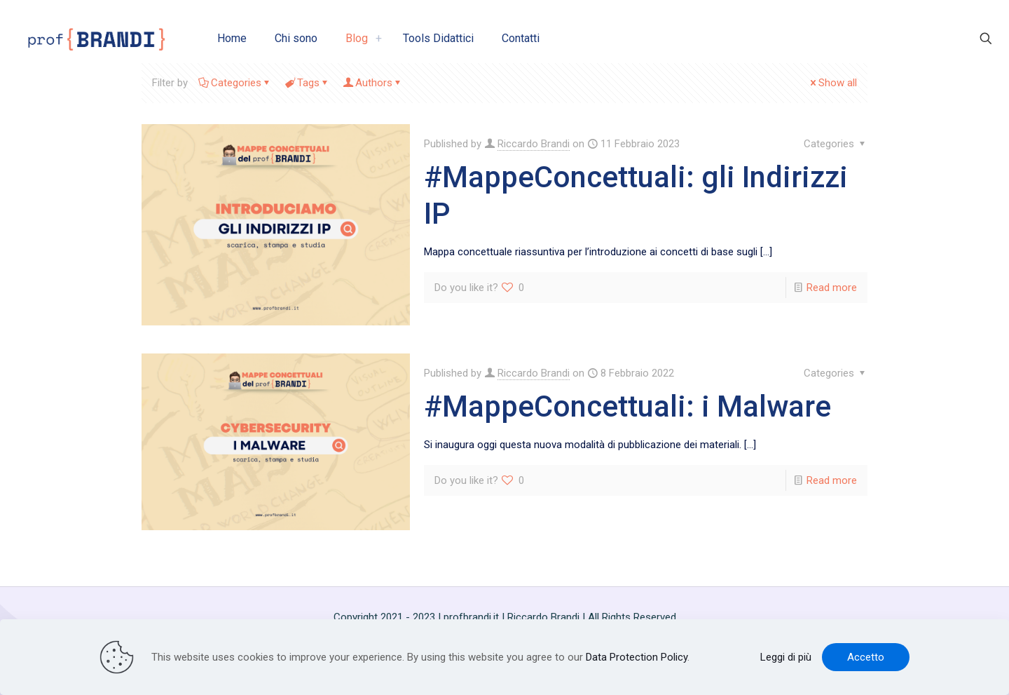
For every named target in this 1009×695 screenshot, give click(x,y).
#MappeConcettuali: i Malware (627, 406)
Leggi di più (785, 657)
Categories (235, 82)
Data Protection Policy (636, 657)
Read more (831, 287)
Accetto (865, 657)
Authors (373, 82)
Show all (832, 82)
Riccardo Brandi (533, 143)
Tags (307, 82)
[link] (378, 39)
